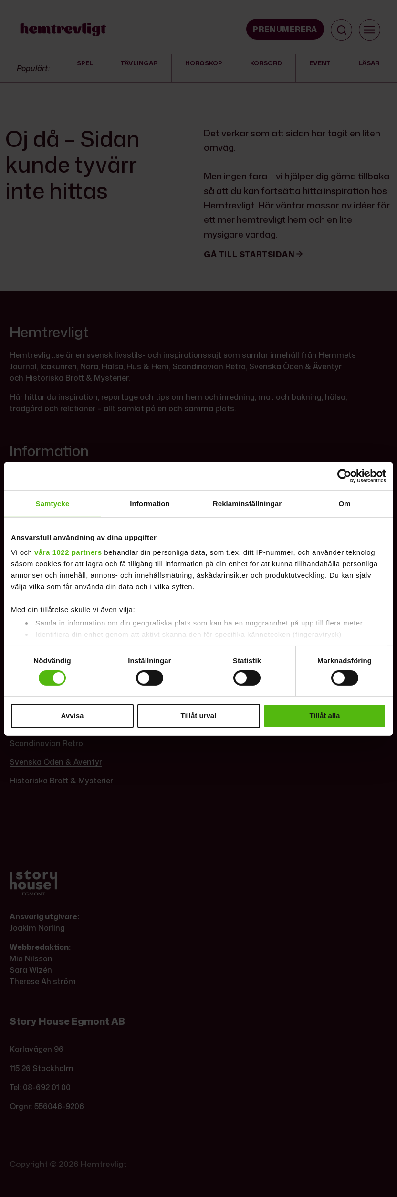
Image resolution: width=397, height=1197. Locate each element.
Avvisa (72, 715)
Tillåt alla (325, 715)
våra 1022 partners (68, 552)
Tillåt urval (199, 715)
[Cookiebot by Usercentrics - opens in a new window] (344, 475)
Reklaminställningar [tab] (247, 503)
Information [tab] (150, 503)
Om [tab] (344, 503)
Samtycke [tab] (53, 503)
